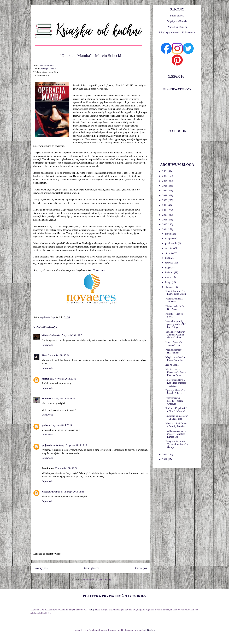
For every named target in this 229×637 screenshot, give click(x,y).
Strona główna (91, 568)
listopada (169, 238)
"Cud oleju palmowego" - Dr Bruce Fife (176, 417)
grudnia (169, 233)
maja (168, 267)
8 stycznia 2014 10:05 (64, 398)
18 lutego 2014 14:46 (73, 491)
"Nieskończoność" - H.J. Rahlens (174, 351)
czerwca (169, 262)
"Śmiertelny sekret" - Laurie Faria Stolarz (175, 292)
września (169, 248)
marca (168, 277)
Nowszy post (40, 568)
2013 (165, 454)
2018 (165, 210)
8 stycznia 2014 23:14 (61, 425)
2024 (165, 181)
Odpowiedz (47, 345)
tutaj (91, 609)
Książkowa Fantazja (52, 491)
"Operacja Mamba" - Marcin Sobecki (174, 392)
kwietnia (169, 272)
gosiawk (46, 425)
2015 (165, 224)
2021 (165, 195)
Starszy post (141, 568)
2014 (165, 229)
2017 (165, 215)
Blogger (151, 630)
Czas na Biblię (172, 365)
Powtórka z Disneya (177, 27)
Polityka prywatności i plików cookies (177, 32)
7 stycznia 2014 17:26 (58, 355)
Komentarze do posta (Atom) (97, 579)
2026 (165, 171)
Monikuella (47, 398)
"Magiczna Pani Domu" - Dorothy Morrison (176, 425)
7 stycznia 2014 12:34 (72, 335)
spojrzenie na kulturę (53, 445)
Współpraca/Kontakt (177, 21)
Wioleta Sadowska (51, 335)
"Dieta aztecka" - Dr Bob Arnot (174, 307)
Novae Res (99, 270)
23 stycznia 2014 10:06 (66, 468)
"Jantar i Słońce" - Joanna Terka (173, 343)
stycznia (169, 287)
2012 (165, 459)
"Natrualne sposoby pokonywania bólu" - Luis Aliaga (176, 324)
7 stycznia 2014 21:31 (65, 378)
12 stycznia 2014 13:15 (75, 445)
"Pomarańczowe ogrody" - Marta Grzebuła (174, 401)
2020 (165, 200)
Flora (44, 355)
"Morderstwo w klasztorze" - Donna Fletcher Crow (175, 372)
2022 (165, 190)
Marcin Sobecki (47, 65)
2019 (165, 205)
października (171, 243)
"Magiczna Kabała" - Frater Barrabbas (175, 359)
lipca (168, 258)
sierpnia (169, 253)
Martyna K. (48, 378)
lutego (168, 282)
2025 (165, 176)
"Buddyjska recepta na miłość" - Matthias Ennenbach (175, 434)
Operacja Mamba (47, 68)
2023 (165, 185)
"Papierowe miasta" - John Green (175, 300)
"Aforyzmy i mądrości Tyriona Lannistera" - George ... (176, 444)
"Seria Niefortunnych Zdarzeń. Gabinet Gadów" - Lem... (175, 334)
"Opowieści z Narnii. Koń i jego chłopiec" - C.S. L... (176, 383)
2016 (165, 219)
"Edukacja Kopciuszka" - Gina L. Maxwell (176, 410)
